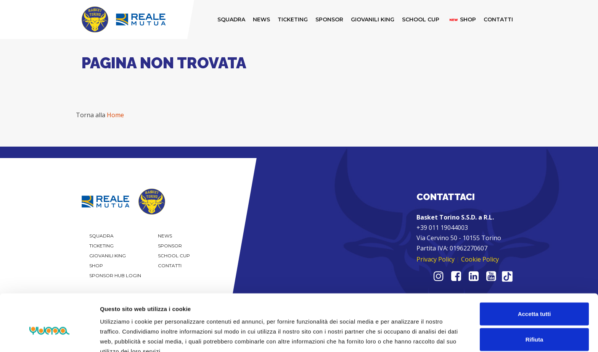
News (165, 236)
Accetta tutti (534, 274)
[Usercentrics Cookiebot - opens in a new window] (49, 337)
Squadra (101, 236)
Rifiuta (534, 300)
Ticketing (101, 246)
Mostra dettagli (401, 337)
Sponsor (170, 246)
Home (115, 115)
